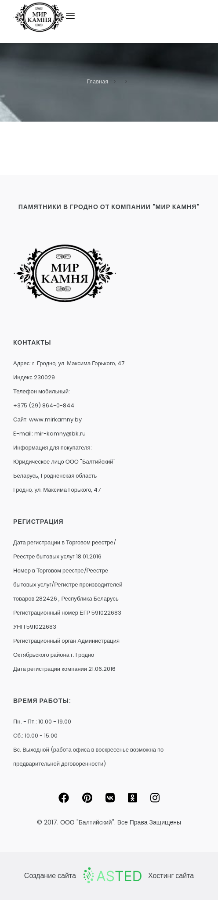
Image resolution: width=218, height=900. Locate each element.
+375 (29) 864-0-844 (43, 405)
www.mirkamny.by (55, 419)
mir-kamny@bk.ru (60, 433)
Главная (97, 81)
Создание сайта (50, 876)
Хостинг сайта (171, 876)
